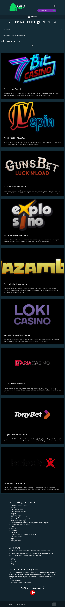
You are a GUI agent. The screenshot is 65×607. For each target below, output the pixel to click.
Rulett (12, 538)
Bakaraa (13, 507)
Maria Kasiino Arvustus (14, 383)
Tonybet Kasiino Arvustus (15, 434)
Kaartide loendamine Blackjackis (20, 524)
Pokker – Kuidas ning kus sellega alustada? (23, 534)
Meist (12, 558)
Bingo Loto (14, 528)
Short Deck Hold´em (17, 536)
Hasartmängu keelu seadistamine (21, 582)
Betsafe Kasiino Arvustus (15, 483)
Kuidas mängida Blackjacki (19, 517)
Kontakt (13, 560)
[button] (61, 30)
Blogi (12, 564)
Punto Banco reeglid (17, 509)
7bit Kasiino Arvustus (13, 89)
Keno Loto (14, 532)
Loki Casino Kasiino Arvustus (17, 335)
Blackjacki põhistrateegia (18, 521)
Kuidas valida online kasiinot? (19, 505)
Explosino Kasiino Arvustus (16, 235)
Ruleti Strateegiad (16, 540)
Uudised (13, 562)
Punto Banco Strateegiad (18, 511)
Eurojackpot (14, 530)
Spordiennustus (15, 542)
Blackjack (13, 513)
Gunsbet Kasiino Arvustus (15, 186)
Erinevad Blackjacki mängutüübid (20, 519)
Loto (12, 526)
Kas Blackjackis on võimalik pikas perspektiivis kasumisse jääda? (30, 523)
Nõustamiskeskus (16, 581)
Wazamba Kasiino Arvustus (16, 284)
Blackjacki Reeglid (16, 515)
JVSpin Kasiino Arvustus (14, 138)
